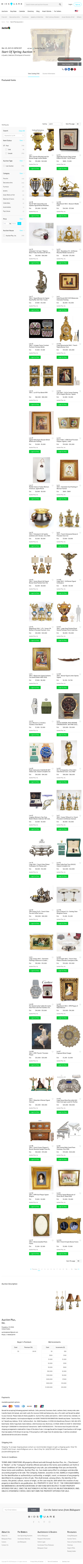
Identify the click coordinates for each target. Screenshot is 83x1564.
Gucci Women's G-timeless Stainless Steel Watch (37, 723)
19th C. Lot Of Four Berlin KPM (38, 392)
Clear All (22, 131)
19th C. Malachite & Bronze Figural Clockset (39, 1101)
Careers (4, 1542)
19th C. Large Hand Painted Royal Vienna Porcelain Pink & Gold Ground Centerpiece (68, 629)
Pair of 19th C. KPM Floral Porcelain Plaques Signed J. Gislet (67, 440)
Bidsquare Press (6, 1539)
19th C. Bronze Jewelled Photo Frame (38, 1242)
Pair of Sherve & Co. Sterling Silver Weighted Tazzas (67, 912)
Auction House (8, 230)
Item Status (7, 140)
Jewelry (13, 191)
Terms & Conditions (53, 1561)
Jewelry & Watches (37, 17)
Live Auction (13, 166)
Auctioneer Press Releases (46, 1545)
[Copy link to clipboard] (62, 69)
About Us (4, 1536)
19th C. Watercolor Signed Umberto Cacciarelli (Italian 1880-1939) (40, 676)
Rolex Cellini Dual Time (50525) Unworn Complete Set (66, 865)
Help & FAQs (71, 1548)
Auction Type (7, 161)
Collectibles (13, 203)
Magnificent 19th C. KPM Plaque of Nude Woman (67, 1006)
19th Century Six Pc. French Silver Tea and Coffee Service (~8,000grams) (39, 912)
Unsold (14, 153)
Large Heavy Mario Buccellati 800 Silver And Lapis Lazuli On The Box (67, 1101)
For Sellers (57, 11)
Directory (31, 11)
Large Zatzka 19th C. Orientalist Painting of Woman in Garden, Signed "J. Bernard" (38, 959)
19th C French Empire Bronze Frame (67, 1242)
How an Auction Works (74, 1542)
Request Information (44, 1539)
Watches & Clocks (13, 199)
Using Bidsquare (72, 1536)
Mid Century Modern (52, 17)
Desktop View (65, 1561)
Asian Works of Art (68, 17)
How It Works (46, 11)
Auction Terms (71, 1539)
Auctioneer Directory (24, 1539)
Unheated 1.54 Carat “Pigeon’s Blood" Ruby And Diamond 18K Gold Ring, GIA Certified (40, 252)
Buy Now (13, 11)
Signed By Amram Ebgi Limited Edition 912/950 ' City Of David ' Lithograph (66, 157)
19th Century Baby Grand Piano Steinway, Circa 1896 (66, 1148)
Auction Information (49, 74)
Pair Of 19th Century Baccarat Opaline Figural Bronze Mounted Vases (39, 204)
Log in (70, 4)
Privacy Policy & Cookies (36, 1561)
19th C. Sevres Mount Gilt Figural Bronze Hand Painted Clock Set (39, 582)
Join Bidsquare (22, 1542)
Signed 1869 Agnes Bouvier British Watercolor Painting (39, 440)
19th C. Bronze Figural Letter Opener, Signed (68, 676)
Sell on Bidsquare (43, 1536)
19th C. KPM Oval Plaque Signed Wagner (39, 1195)
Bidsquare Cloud (42, 1548)
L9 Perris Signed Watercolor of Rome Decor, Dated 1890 (66, 1195)
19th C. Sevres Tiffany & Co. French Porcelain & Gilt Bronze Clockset (67, 818)
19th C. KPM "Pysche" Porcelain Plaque (38, 1054)
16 (71, 1269)
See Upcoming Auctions (25, 1536)
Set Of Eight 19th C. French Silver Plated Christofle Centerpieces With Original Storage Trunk (67, 959)
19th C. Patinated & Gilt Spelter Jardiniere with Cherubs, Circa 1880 (39, 535)
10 (66, 1269)
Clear (21, 140)
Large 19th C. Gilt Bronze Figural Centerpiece (66, 582)
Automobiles (13, 207)
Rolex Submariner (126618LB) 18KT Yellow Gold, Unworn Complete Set (39, 771)
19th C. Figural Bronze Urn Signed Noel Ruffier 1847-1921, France (39, 299)
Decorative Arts (14, 17)
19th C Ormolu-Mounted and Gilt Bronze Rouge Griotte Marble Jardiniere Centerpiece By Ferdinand (40, 157)
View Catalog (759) (67, 64)
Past (7, 22)
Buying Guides (71, 1551)
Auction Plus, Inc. (39, 48)
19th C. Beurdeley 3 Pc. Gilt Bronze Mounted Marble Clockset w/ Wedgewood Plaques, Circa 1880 (67, 252)
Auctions (5, 11)
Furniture (25, 17)
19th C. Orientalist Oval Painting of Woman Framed (67, 487)
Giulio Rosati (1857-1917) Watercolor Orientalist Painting (67, 299)
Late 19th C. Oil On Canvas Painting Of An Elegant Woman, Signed (67, 393)
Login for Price (35, 168)
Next (77, 1269)
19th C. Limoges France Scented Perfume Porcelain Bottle (39, 346)
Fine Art (4, 17)
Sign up (77, 4)
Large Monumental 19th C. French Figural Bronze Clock (67, 346)
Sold (14, 149)
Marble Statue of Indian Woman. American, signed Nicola (39, 487)
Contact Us (5, 1545)
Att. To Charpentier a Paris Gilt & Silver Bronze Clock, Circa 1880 (66, 771)
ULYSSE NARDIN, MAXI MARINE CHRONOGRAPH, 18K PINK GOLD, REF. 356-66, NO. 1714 (67, 723)
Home (3, 22)
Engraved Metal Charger (64, 1053)
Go (19, 223)
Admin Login (41, 1542)
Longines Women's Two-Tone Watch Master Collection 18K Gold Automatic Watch (39, 818)
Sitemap (70, 1545)
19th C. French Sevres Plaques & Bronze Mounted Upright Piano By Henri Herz (39, 1148)
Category (6, 173)
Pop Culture (13, 211)
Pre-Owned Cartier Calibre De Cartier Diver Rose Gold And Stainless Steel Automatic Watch (40, 1006)
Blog (37, 11)
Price (5, 219)
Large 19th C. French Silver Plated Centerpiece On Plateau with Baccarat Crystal (39, 865)
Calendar (22, 11)
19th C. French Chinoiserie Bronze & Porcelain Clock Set (67, 535)
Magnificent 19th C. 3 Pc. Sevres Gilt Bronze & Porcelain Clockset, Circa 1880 (40, 629)
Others (79, 17)
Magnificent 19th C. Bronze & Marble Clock (68, 204)
